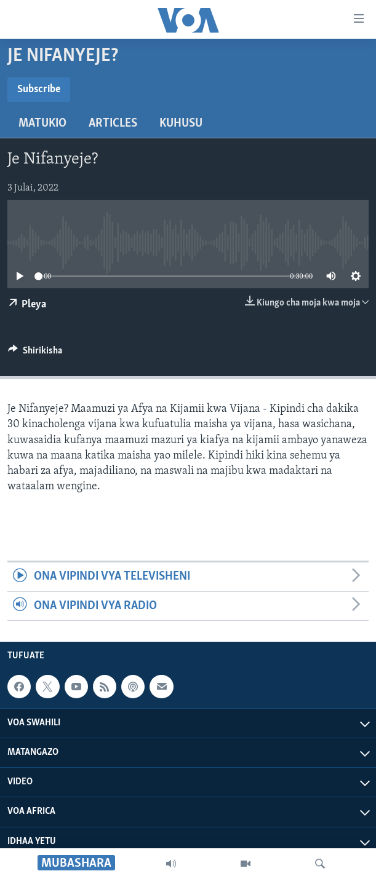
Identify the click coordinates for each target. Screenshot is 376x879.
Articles (113, 123)
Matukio (42, 123)
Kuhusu (180, 123)
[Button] (35, 353)
